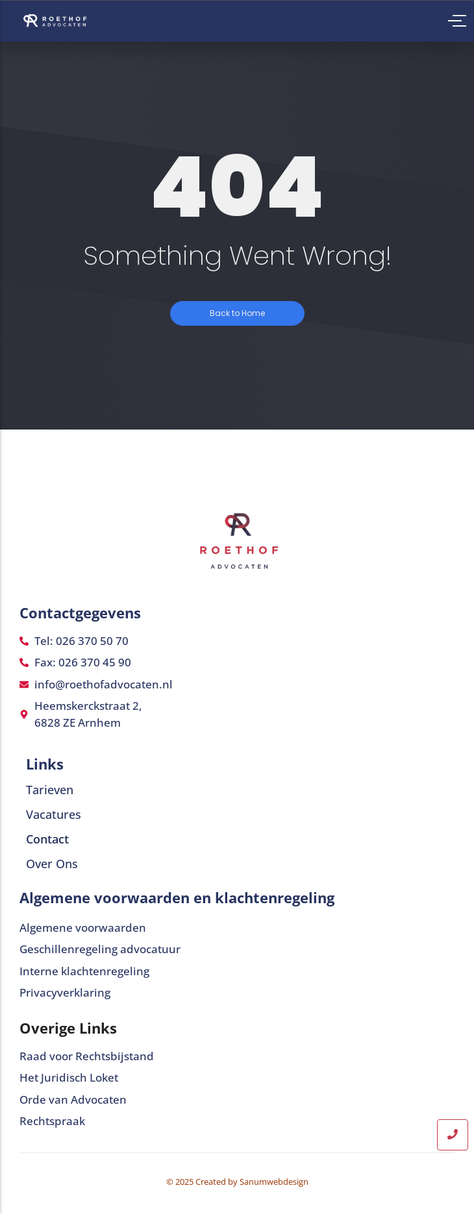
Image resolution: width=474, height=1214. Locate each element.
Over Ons (52, 863)
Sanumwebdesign (274, 1181)
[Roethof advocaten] (57, 20)
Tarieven (49, 789)
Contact (47, 839)
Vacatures (53, 814)
